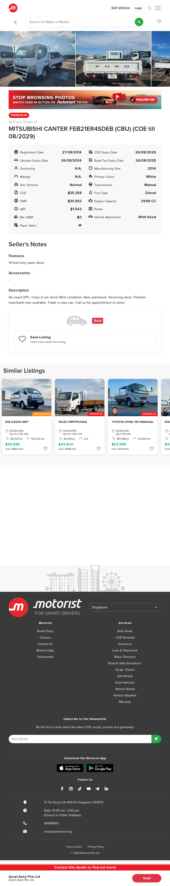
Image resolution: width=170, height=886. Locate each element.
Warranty (125, 702)
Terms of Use (74, 846)
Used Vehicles (125, 682)
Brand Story (45, 631)
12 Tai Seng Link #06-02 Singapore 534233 (73, 802)
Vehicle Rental (125, 689)
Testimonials (45, 657)
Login (138, 8)
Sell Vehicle (120, 8)
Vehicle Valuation (125, 695)
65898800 (51, 823)
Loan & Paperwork (124, 650)
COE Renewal (125, 637)
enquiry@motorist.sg (58, 831)
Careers (45, 637)
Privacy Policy (96, 846)
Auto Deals (124, 631)
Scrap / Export (125, 670)
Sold (147, 878)
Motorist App (45, 650)
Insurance (125, 644)
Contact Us (45, 644)
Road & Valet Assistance (124, 663)
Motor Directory (125, 657)
